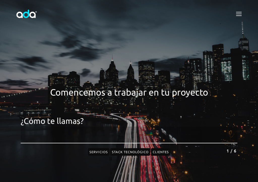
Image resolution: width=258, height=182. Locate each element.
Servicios (98, 152)
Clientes (161, 152)
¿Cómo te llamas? (52, 121)
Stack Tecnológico (130, 152)
